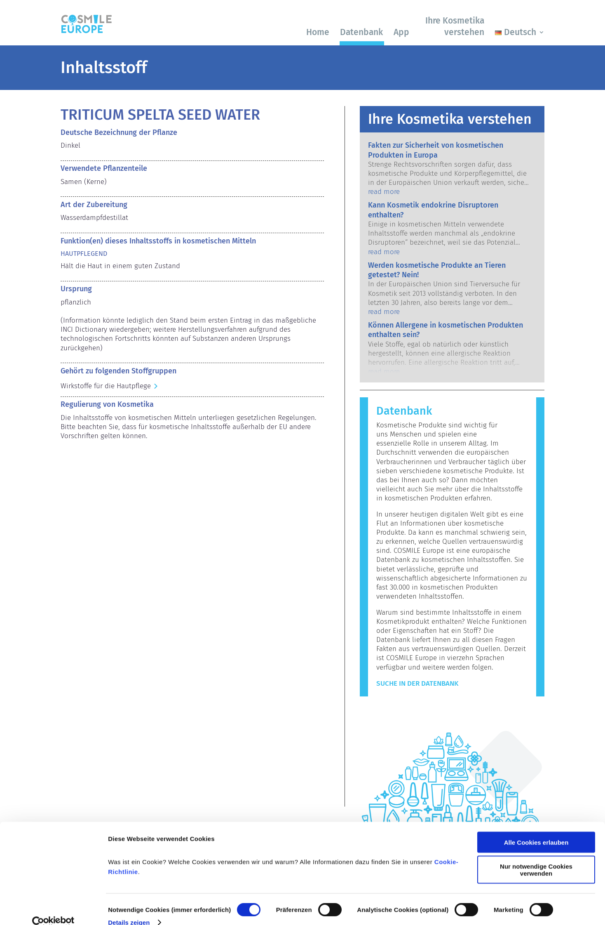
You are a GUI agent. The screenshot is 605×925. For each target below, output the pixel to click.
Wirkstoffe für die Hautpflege (106, 386)
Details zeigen (129, 908)
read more (384, 191)
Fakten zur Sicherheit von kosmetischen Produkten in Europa (435, 150)
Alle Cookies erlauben (536, 828)
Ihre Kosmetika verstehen (454, 26)
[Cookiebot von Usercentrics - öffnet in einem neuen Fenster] (53, 909)
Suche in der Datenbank (417, 683)
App (401, 32)
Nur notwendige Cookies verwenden (536, 856)
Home (317, 32)
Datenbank (361, 32)
